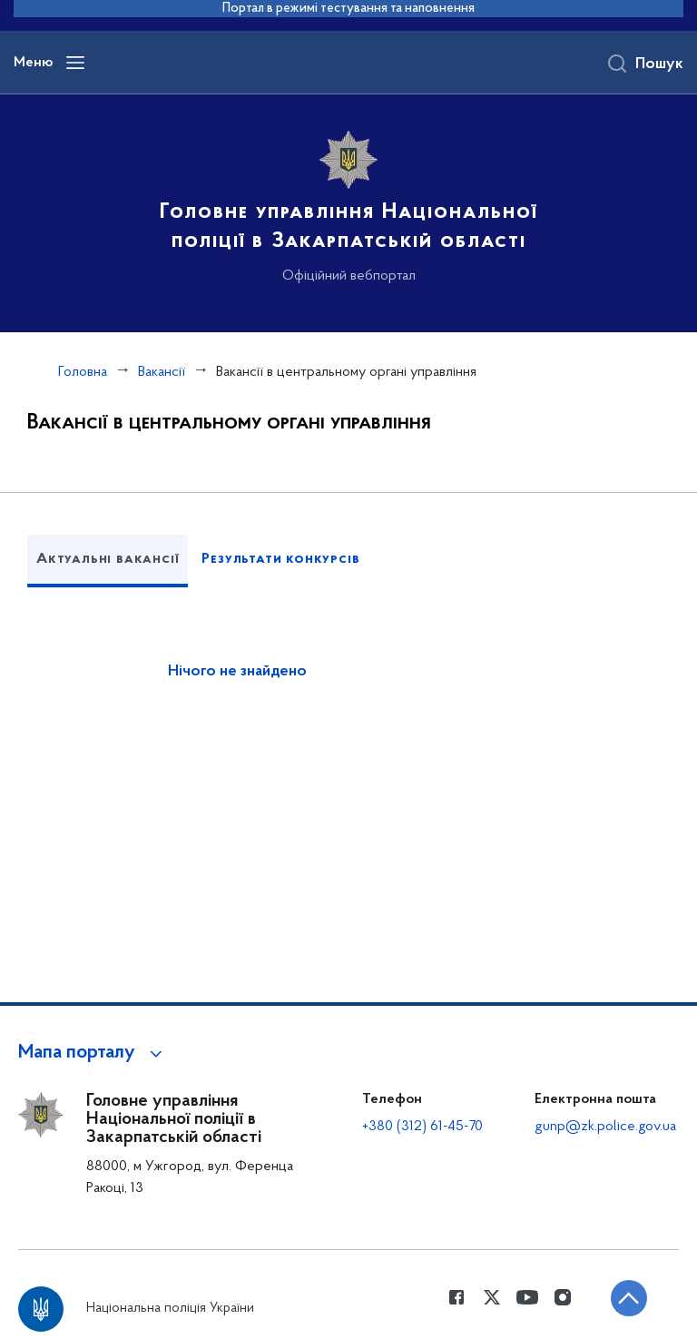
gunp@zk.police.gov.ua (605, 1126)
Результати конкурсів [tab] (280, 559)
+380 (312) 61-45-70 (422, 1126)
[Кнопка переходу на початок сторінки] (629, 1298)
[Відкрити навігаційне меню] (75, 63)
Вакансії (161, 372)
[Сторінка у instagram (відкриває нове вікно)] (563, 1297)
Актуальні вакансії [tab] (107, 559)
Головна (82, 372)
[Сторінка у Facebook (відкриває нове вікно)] (456, 1297)
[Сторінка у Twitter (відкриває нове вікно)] (492, 1297)
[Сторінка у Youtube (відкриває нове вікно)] (527, 1297)
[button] (93, 1053)
